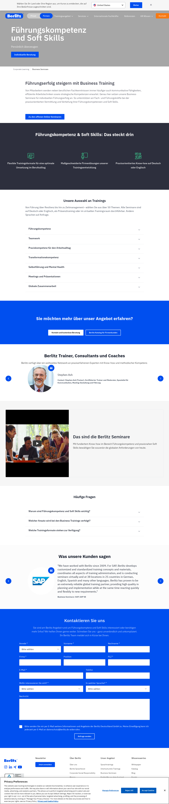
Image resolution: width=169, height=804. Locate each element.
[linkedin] (10, 767)
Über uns (73, 764)
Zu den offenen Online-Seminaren (45, 116)
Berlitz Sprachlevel (77, 769)
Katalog (135, 769)
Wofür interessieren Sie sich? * (33, 683)
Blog (133, 773)
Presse (72, 777)
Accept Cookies (148, 790)
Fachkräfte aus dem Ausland (112, 777)
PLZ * (110, 656)
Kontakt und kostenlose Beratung (66, 332)
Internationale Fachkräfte (106, 16)
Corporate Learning (21, 69)
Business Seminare (40, 69)
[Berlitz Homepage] (10, 760)
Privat (33, 16)
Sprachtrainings (107, 764)
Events (134, 777)
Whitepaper (136, 764)
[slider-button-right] (160, 378)
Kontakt (162, 16)
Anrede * (23, 643)
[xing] (15, 767)
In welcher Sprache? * (96, 683)
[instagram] (5, 767)
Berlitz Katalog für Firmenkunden (103, 332)
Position (67, 656)
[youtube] (20, 767)
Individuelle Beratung (25, 54)
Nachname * (114, 643)
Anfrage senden (84, 736)
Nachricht (24, 696)
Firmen (46, 16)
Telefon (89, 670)
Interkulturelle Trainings (110, 769)
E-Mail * (23, 670)
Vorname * (69, 643)
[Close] (165, 790)
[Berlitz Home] (14, 16)
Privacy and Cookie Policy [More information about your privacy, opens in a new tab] (48, 801)
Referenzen (129, 16)
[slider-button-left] (8, 378)
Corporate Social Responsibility (82, 773)
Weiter (136, 5)
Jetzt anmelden (45, 764)
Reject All (129, 790)
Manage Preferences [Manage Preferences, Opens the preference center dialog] (110, 790)
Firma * (22, 656)
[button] (37, 443)
